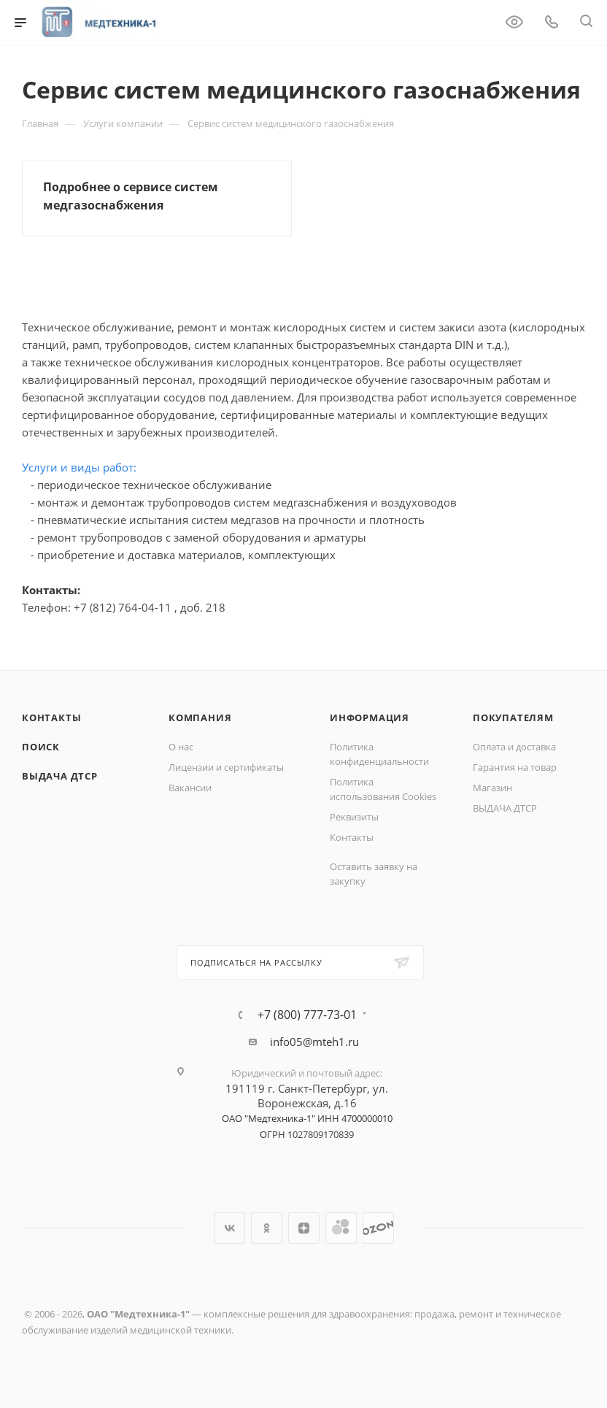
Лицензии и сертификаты (226, 767)
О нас (181, 746)
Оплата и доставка (514, 746)
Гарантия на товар (515, 767)
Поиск (41, 746)
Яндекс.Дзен (304, 1228)
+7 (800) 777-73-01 (307, 1014)
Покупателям (513, 717)
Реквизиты (354, 816)
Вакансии (190, 787)
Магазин (492, 787)
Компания (200, 717)
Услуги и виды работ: (79, 467)
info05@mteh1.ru (314, 1041)
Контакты (51, 717)
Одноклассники (266, 1228)
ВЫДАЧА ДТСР (60, 775)
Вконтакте (229, 1228)
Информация (369, 717)
